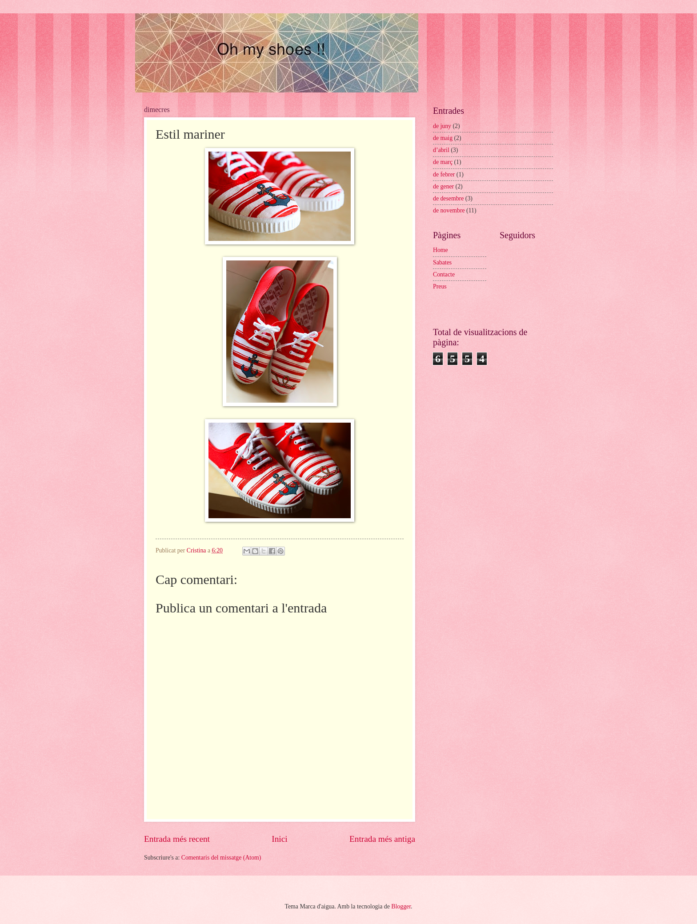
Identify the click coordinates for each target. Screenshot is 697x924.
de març (443, 162)
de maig (443, 138)
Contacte (444, 274)
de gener (443, 186)
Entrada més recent (177, 839)
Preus (440, 286)
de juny (442, 126)
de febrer (444, 174)
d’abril (441, 150)
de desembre (448, 198)
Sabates (442, 262)
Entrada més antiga (382, 839)
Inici (279, 839)
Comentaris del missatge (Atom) (221, 857)
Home (440, 250)
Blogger (401, 906)
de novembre (449, 210)
